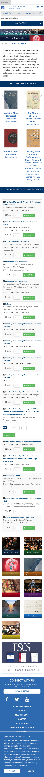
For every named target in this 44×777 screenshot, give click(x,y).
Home (4, 43)
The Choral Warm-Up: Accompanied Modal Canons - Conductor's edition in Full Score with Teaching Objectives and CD (21, 411)
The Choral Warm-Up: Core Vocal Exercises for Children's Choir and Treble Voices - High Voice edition (21, 458)
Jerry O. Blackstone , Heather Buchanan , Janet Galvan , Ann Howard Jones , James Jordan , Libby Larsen (33, 155)
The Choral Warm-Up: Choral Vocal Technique (23, 441)
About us (22, 711)
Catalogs (5, 2)
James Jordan (33, 108)
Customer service (22, 706)
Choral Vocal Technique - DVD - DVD (19, 517)
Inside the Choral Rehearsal (16, 261)
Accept (12, 771)
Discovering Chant (12, 476)
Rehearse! (9, 304)
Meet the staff (22, 715)
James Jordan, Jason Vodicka (11, 107)
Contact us (22, 723)
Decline (31, 771)
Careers (22, 719)
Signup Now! (22, 691)
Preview (5, 427)
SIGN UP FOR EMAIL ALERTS (22, 727)
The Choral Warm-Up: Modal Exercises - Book (23, 392)
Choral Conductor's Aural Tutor (17, 242)
